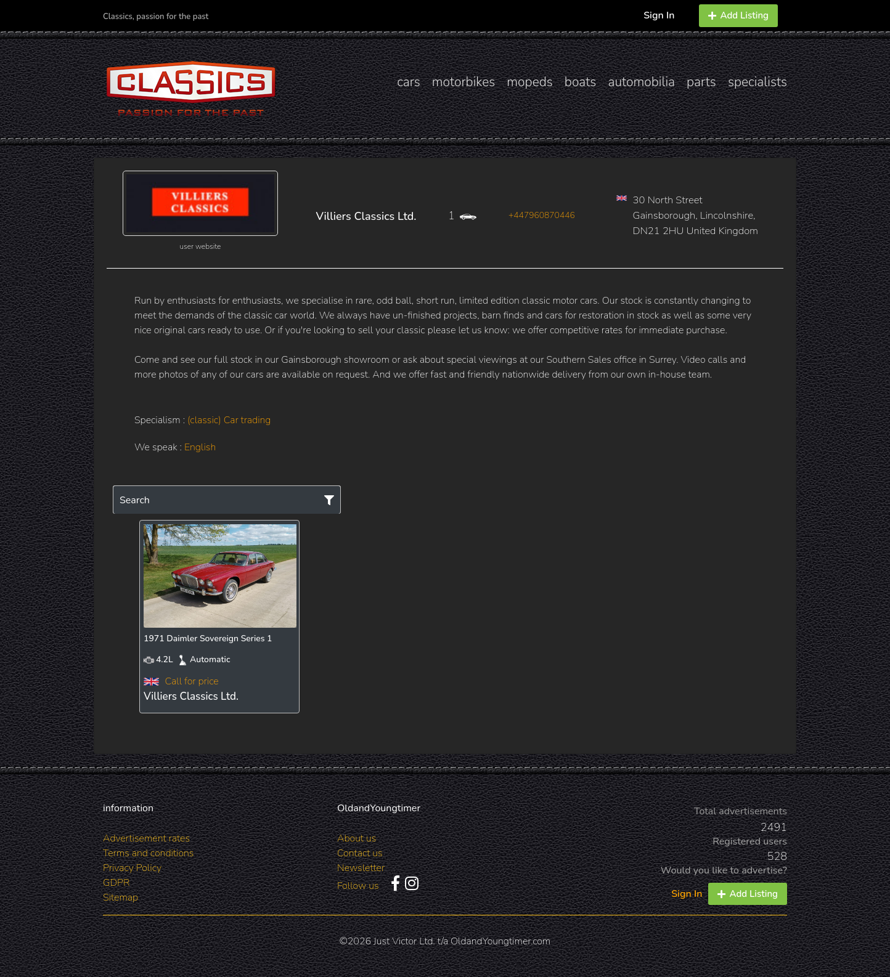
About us (356, 838)
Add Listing (738, 15)
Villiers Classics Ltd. (366, 216)
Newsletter (361, 868)
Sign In (658, 15)
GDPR (116, 883)
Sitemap (120, 897)
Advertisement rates (146, 838)
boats (581, 82)
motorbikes (463, 82)
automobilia (641, 82)
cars (408, 82)
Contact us (360, 853)
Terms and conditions (148, 853)
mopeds (530, 82)
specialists (757, 82)
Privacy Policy (132, 868)
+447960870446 (541, 215)
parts (701, 82)
